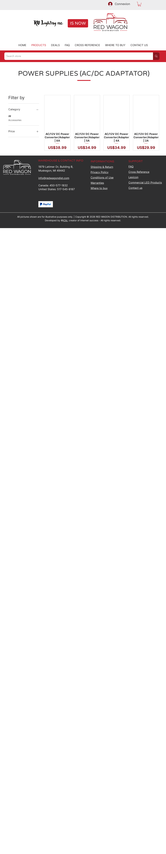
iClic (65, 220)
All (9, 115)
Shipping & (102, 167)
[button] (139, 4)
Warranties (97, 183)
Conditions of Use (102, 177)
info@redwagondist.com (53, 178)
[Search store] (76, 56)
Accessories (14, 119)
